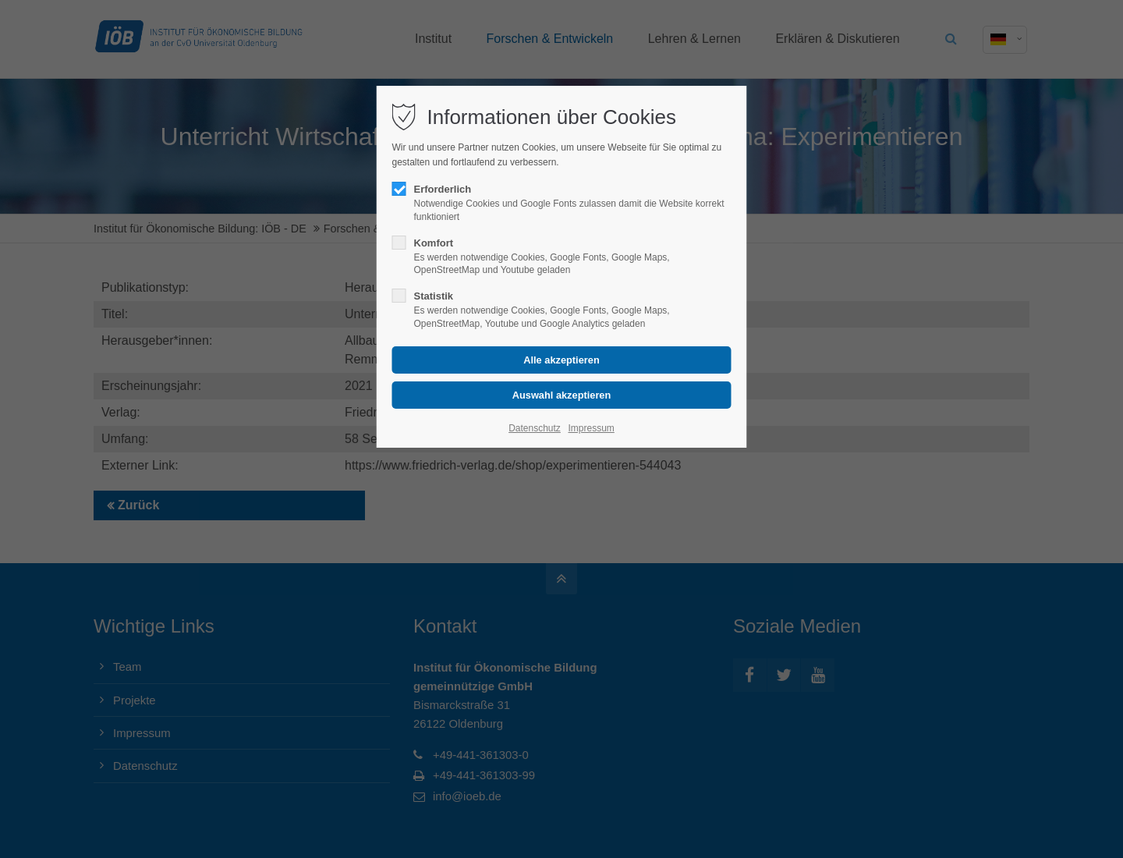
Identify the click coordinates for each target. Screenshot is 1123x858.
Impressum (591, 428)
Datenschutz (534, 428)
